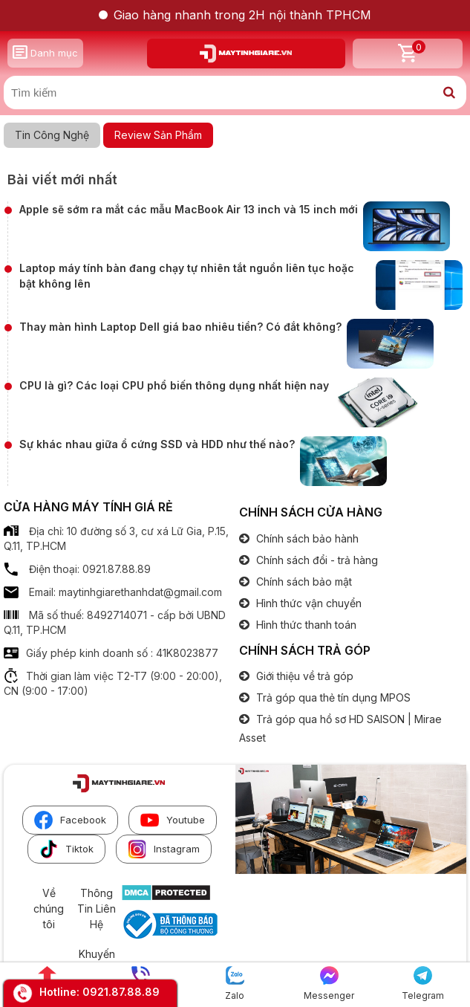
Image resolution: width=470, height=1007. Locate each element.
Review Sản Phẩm (158, 135)
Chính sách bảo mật (302, 581)
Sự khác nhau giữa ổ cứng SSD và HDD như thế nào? (157, 444)
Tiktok (66, 849)
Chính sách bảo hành (306, 538)
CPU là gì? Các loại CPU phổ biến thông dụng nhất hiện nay (174, 385)
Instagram (164, 849)
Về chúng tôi (48, 908)
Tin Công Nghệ (52, 135)
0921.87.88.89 (121, 991)
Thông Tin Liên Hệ (96, 908)
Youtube (172, 820)
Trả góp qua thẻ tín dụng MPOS (332, 697)
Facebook (70, 820)
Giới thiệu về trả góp (303, 676)
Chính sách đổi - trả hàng (315, 560)
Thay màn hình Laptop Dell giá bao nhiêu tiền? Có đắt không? (180, 326)
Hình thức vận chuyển (307, 603)
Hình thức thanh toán (304, 624)
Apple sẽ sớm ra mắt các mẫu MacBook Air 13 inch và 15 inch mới (188, 209)
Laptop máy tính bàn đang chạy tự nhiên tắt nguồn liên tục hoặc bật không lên (186, 276)
